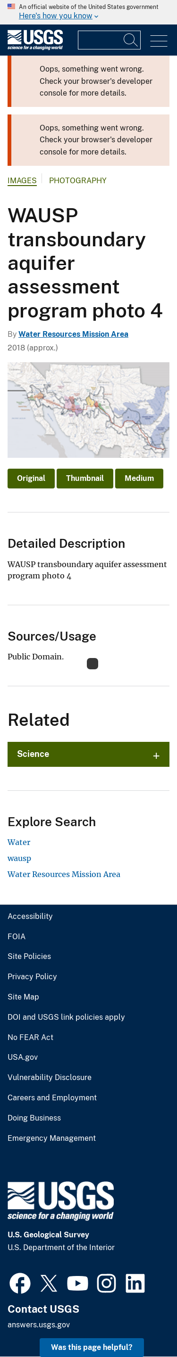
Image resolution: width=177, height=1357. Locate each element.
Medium (139, 478)
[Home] (35, 47)
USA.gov (23, 1057)
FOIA (16, 937)
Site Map (23, 997)
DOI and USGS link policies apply (66, 1017)
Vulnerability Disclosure (50, 1077)
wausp (19, 858)
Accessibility (30, 916)
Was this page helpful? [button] (92, 1347)
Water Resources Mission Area (73, 334)
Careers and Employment (52, 1098)
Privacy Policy (32, 977)
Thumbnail (85, 478)
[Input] (109, 40)
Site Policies (29, 956)
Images (22, 180)
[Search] (131, 40)
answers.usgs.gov (39, 1324)
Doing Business (34, 1118)
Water (19, 842)
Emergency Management (52, 1138)
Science (33, 754)
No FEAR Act (30, 1037)
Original (31, 478)
